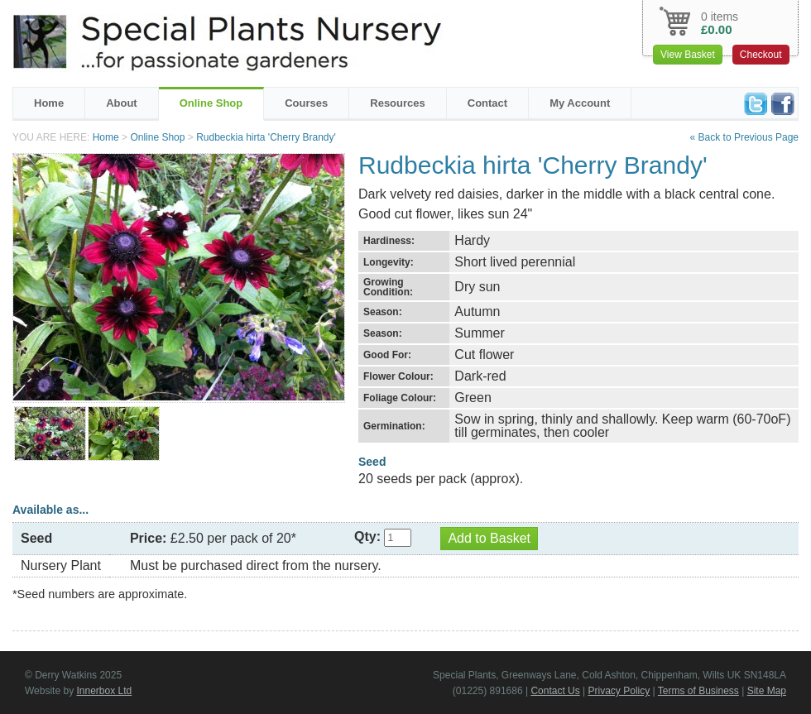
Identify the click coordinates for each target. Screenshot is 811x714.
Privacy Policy (619, 691)
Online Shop (211, 103)
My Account (579, 103)
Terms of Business (698, 691)
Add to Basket (489, 538)
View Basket (687, 54)
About (121, 103)
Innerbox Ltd (104, 691)
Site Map (766, 691)
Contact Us (554, 691)
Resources (397, 103)
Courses (306, 103)
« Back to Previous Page (744, 137)
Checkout (761, 54)
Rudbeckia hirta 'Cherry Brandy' (266, 137)
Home (49, 103)
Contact (487, 103)
